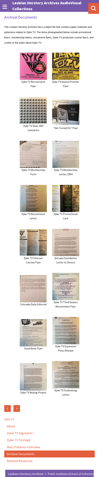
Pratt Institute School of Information (73, 474)
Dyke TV (9, 419)
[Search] (93, 8)
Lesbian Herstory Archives (26, 474)
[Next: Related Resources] (16, 408)
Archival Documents (20, 454)
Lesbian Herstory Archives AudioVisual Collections (46, 5)
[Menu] (5, 7)
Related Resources (19, 461)
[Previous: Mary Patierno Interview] (7, 408)
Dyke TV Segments (20, 433)
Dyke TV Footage (18, 440)
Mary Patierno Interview (23, 447)
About (11, 426)
